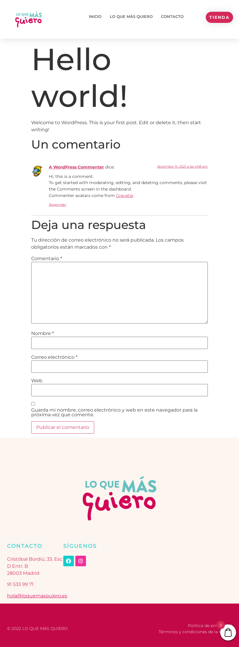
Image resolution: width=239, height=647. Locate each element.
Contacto (172, 16)
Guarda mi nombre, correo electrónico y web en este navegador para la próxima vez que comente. (114, 412)
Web (36, 380)
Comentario (46, 258)
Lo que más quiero (131, 16)
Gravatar (125, 195)
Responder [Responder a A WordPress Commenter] (57, 205)
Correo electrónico (54, 357)
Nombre (42, 333)
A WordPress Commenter (76, 167)
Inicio (95, 16)
